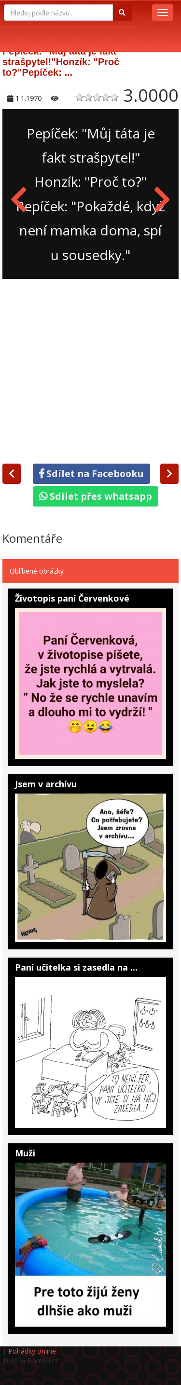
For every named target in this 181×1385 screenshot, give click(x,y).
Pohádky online (32, 1351)
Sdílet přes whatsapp (95, 496)
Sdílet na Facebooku (91, 473)
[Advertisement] (90, 369)
